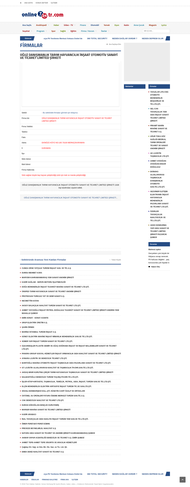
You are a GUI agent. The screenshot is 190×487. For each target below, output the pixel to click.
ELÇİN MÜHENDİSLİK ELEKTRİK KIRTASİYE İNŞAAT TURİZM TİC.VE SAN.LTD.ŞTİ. (57, 386)
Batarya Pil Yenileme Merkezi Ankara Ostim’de (62, 38)
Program (42, 31)
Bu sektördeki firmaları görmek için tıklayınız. (60, 113)
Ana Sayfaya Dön (113, 44)
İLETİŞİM (54, 3)
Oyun (116, 25)
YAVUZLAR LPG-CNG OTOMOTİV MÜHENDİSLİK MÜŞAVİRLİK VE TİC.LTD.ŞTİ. (159, 98)
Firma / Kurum (88, 31)
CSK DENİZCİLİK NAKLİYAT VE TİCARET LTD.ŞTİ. (43, 400)
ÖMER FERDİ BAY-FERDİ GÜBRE (36, 424)
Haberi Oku (154, 266)
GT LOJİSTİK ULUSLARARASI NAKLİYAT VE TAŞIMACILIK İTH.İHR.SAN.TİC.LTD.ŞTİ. (57, 368)
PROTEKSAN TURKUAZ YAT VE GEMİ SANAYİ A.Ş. (43, 296)
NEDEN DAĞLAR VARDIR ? (125, 38)
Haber (56, 25)
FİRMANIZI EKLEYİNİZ (50, 479)
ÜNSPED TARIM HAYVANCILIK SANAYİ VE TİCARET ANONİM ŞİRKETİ (51, 291)
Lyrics (164, 25)
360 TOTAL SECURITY (98, 38)
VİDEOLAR (35, 479)
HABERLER (24, 479)
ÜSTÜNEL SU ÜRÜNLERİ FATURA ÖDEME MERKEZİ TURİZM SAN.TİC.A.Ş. (53, 396)
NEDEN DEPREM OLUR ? (154, 38)
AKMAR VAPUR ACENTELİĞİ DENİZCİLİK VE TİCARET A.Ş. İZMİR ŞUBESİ (53, 438)
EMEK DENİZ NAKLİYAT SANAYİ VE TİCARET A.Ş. (43, 452)
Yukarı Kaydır (115, 260)
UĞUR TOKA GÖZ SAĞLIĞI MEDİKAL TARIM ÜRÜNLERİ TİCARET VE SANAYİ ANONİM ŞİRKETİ (159, 142)
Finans (83, 25)
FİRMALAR (31, 45)
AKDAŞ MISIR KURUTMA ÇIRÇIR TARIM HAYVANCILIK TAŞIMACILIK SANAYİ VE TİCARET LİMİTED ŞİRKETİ (67, 372)
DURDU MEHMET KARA (32, 273)
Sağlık (63, 30)
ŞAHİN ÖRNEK (28, 327)
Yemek (107, 25)
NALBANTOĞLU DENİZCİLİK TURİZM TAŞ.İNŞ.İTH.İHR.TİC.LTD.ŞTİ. (50, 377)
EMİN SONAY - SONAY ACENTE (35, 318)
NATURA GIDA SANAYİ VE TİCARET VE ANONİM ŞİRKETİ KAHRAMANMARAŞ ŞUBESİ (58, 433)
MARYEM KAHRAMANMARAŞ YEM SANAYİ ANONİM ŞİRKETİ (48, 278)
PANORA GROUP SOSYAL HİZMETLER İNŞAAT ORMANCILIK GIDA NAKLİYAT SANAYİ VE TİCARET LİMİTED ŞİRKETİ (71, 354)
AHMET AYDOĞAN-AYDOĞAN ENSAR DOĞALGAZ (158, 164)
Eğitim (73, 30)
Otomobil (95, 25)
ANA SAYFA (28, 3)
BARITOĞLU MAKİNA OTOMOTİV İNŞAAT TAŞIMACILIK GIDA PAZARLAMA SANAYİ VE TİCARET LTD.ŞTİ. (66, 363)
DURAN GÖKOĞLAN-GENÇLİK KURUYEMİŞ (40, 405)
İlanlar (105, 31)
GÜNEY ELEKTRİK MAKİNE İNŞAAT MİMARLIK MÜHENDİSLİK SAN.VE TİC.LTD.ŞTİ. (57, 337)
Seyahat (27, 31)
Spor (53, 30)
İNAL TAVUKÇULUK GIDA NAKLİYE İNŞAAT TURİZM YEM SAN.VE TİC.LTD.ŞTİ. (55, 419)
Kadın (126, 25)
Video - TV (69, 25)
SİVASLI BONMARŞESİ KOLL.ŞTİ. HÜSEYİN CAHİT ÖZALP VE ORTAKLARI (53, 391)
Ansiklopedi (42, 25)
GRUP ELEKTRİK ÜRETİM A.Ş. (35, 323)
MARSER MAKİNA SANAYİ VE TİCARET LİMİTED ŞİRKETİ (46, 410)
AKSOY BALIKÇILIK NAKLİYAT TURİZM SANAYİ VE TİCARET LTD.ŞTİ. (51, 306)
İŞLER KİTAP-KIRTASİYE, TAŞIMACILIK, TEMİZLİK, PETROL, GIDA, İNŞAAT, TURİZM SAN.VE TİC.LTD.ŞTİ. (66, 382)
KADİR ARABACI (29, 414)
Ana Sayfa (26, 25)
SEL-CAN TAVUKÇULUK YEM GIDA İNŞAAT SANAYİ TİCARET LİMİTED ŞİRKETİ (159, 115)
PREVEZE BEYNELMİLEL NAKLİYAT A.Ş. (39, 428)
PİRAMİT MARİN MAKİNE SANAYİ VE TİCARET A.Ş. (158, 129)
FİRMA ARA (65, 479)
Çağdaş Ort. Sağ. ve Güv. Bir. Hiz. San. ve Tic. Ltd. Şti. (44, 447)
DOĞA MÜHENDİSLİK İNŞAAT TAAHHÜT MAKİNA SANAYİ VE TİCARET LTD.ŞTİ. (55, 287)
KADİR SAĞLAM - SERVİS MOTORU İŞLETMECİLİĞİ (44, 282)
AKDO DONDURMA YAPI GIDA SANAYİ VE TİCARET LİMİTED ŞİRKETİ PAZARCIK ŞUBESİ (159, 231)
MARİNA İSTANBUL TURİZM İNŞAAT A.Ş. (39, 332)
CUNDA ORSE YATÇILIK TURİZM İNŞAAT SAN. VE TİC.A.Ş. (46, 268)
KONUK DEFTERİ (42, 3)
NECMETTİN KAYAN (30, 301)
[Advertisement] (70, 84)
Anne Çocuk (139, 25)
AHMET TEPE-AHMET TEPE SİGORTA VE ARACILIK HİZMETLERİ (49, 442)
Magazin (153, 25)
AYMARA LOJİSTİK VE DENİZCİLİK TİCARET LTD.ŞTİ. (44, 358)
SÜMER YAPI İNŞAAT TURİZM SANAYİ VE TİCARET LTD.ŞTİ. (47, 341)
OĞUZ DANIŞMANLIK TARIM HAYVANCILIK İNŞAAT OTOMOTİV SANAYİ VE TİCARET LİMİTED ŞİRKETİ (70, 198)
